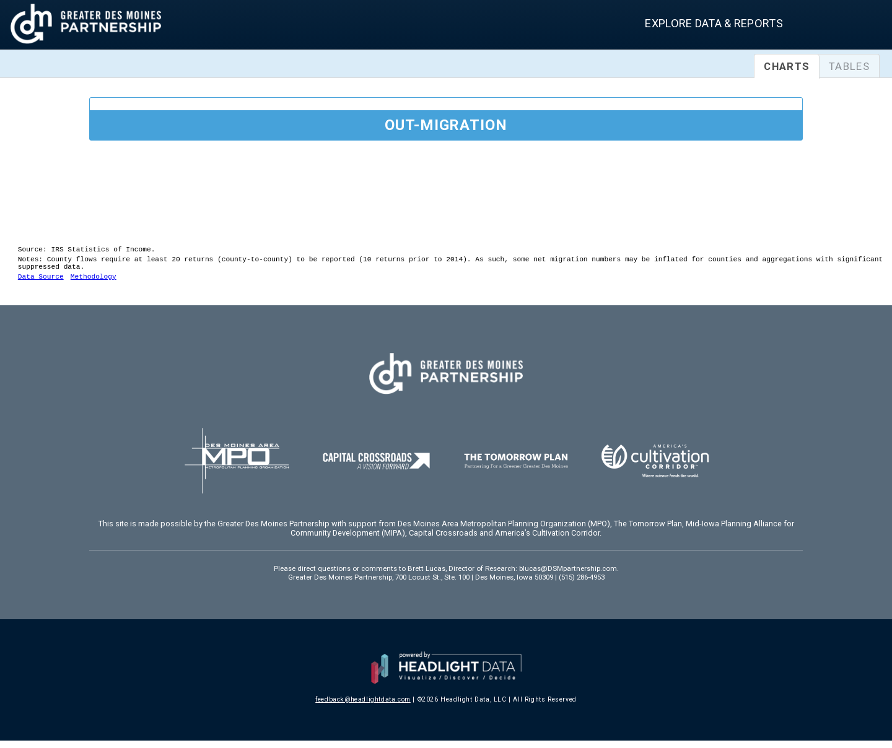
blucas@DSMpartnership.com (568, 576)
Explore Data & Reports (714, 23)
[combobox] (847, 26)
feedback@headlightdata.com (363, 707)
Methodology (93, 283)
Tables (849, 66)
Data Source (41, 283)
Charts (787, 66)
